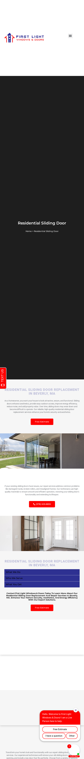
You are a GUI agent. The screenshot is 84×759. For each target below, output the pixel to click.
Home (29, 231)
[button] (70, 36)
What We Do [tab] (13, 572)
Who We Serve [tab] (14, 578)
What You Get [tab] (14, 584)
